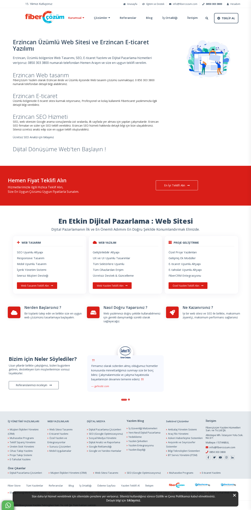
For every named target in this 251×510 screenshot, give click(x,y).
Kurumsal (74, 18)
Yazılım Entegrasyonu (141, 445)
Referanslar (128, 18)
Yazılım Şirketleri (138, 441)
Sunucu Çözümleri (60, 446)
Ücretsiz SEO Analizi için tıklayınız (33, 137)
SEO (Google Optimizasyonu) (106, 433)
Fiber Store (14, 485)
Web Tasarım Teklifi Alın (37, 285)
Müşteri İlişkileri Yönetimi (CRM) (69, 472)
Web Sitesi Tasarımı (61, 429)
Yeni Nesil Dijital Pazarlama (144, 432)
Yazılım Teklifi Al (130, 485)
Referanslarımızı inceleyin (34, 385)
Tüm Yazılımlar (34, 485)
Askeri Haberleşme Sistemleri (185, 438)
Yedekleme (135, 437)
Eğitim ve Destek (152, 4)
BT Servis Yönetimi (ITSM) (182, 455)
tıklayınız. (134, 500)
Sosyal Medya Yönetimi (102, 438)
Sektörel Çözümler (177, 421)
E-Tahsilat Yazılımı (20, 459)
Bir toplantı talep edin (37, 313)
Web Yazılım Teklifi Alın (112, 285)
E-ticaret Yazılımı (58, 433)
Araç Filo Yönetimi (178, 433)
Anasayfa (129, 4)
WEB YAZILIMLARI (58, 421)
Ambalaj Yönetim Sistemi (182, 429)
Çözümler (100, 18)
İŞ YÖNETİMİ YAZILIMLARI (23, 421)
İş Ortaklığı (170, 18)
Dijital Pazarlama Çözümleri (105, 429)
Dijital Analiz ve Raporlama (104, 442)
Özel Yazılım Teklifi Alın (188, 285)
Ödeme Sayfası (106, 485)
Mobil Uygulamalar (60, 451)
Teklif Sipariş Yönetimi (22, 442)
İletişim (192, 18)
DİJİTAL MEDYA (96, 421)
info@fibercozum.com (182, 4)
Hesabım (233, 4)
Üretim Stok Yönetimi (22, 446)
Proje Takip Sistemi (21, 455)
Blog (149, 18)
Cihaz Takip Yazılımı (21, 451)
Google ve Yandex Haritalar (105, 451)
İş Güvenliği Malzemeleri (143, 428)
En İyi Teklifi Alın (177, 185)
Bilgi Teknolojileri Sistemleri (184, 451)
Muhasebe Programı (22, 438)
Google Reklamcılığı (100, 446)
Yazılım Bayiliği (137, 449)
